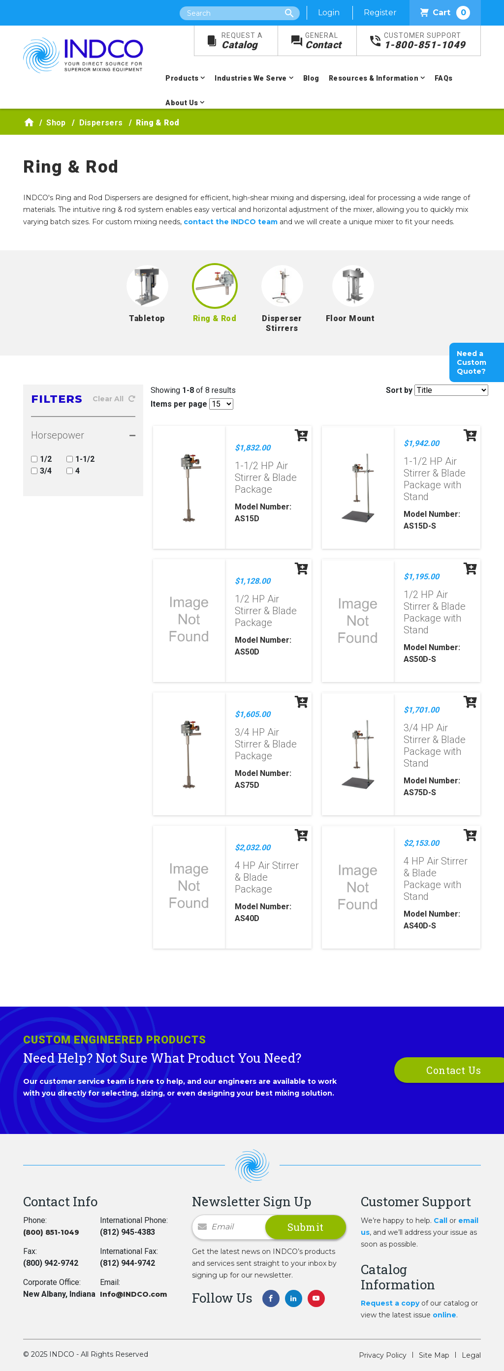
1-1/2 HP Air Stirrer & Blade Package (266, 477)
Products (181, 78)
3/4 (41, 471)
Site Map (434, 1355)
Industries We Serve (251, 78)
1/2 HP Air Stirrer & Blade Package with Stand (435, 612)
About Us (181, 103)
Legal (471, 1355)
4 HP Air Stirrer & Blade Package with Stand (436, 878)
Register (380, 12)
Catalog (242, 41)
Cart (445, 13)
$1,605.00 (252, 714)
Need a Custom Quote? (471, 362)
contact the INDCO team (231, 221)
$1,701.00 (421, 710)
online (444, 1315)
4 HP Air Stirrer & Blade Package (267, 877)
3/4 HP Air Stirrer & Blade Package (266, 744)
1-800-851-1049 (425, 41)
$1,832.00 (252, 447)
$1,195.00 (421, 576)
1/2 (41, 459)
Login (329, 12)
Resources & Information (373, 78)
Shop (56, 122)
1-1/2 (80, 459)
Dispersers (101, 122)
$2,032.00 (252, 847)
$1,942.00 (421, 443)
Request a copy (390, 1303)
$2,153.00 (421, 843)
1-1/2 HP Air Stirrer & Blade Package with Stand (435, 479)
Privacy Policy (383, 1355)
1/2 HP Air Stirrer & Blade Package (266, 610)
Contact (323, 41)
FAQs (444, 78)
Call (440, 1220)
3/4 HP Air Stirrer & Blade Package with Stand (435, 745)
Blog (311, 78)
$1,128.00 (252, 581)
